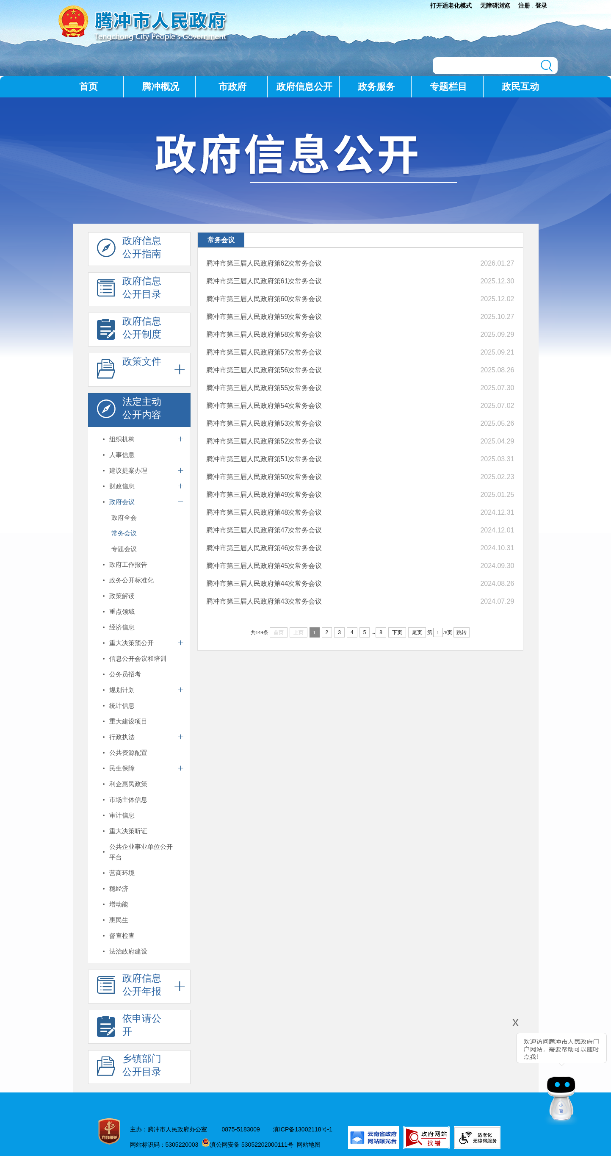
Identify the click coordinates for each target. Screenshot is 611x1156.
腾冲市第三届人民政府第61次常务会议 (264, 281)
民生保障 (122, 768)
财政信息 (122, 486)
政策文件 (129, 370)
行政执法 (122, 736)
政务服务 (376, 86)
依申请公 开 (129, 1027)
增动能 (118, 904)
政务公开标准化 (131, 580)
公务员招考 (125, 674)
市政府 (232, 86)
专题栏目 (448, 86)
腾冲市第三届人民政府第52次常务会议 (264, 441)
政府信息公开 (304, 86)
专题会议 (124, 548)
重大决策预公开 (131, 642)
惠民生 (118, 919)
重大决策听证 (128, 830)
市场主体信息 (128, 799)
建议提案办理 (128, 470)
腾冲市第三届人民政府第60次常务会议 (264, 298)
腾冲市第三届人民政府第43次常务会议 (264, 601)
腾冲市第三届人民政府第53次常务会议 (264, 423)
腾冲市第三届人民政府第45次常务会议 (264, 565)
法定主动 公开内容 (129, 410)
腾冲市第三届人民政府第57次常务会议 (264, 352)
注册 (524, 5)
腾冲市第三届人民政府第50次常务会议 (264, 476)
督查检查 (122, 935)
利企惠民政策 (128, 783)
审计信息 (122, 815)
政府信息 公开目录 (129, 289)
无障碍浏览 (495, 5)
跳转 (461, 632)
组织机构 (122, 439)
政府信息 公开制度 (129, 330)
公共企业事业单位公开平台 (141, 852)
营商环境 (122, 872)
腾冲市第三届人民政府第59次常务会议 (264, 316)
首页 (88, 86)
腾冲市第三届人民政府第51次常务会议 (264, 459)
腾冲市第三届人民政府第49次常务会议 (264, 494)
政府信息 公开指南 (129, 249)
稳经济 (118, 888)
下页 (397, 632)
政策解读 (122, 595)
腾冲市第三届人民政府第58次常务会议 (264, 334)
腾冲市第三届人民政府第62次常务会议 (264, 263)
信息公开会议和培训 (137, 658)
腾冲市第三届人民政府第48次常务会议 (264, 512)
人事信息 (122, 454)
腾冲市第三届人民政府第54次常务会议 (264, 405)
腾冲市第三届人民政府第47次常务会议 (264, 530)
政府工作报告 (128, 564)
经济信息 (122, 627)
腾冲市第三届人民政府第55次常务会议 (264, 387)
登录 (541, 5)
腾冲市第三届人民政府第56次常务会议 (264, 370)
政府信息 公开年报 (129, 987)
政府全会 (124, 517)
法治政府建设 (128, 951)
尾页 (417, 632)
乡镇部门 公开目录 (129, 1067)
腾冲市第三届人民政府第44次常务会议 (264, 583)
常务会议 (124, 533)
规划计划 (122, 689)
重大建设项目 (128, 721)
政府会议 (122, 501)
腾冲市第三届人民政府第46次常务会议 (264, 548)
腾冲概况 (160, 86)
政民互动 (520, 86)
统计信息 (122, 705)
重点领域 (122, 611)
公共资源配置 (128, 752)
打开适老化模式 (451, 5)
